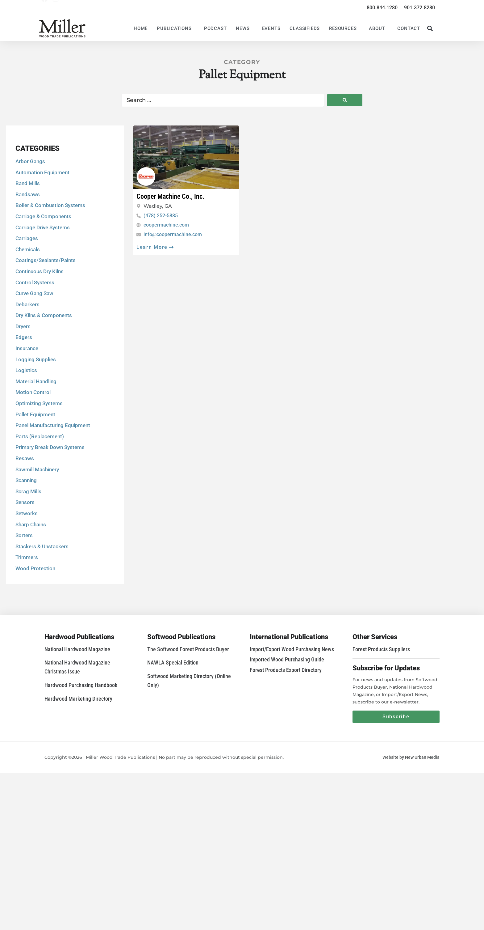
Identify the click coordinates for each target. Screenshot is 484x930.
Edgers (23, 385)
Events (271, 28)
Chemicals (27, 297)
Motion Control (33, 440)
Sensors (25, 550)
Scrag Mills (28, 539)
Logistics (26, 418)
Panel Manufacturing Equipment (52, 473)
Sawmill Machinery (37, 517)
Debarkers (27, 352)
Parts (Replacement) (39, 484)
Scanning (26, 528)
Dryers (23, 374)
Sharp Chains (30, 572)
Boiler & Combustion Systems (50, 253)
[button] (430, 28)
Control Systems (34, 330)
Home (141, 28)
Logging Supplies (35, 407)
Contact (408, 28)
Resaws (24, 506)
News (244, 28)
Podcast (215, 28)
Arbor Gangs (30, 209)
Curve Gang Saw (34, 341)
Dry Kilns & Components (43, 363)
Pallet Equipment (35, 462)
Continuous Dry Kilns (39, 319)
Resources (344, 28)
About (378, 28)
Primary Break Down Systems (50, 495)
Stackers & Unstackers (42, 594)
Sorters (24, 583)
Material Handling (35, 429)
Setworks (26, 561)
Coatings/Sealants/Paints (45, 308)
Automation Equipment (42, 220)
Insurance (26, 396)
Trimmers (26, 605)
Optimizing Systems (39, 451)
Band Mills (27, 231)
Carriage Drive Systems (42, 275)
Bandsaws (27, 242)
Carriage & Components (43, 264)
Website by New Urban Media (411, 757)
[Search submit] (344, 100)
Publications (176, 28)
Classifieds (305, 28)
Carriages (26, 286)
